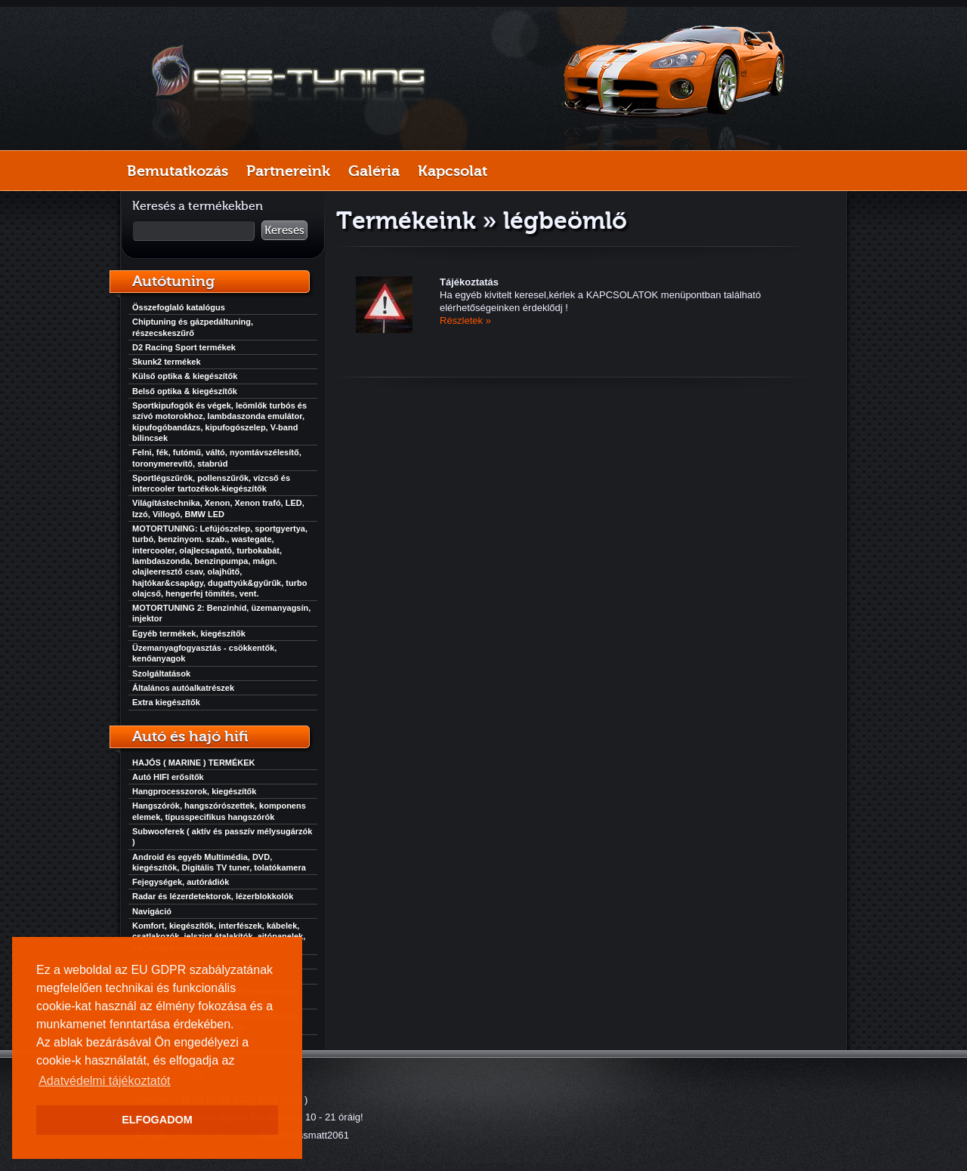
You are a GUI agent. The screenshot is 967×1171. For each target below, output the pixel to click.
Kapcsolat (452, 171)
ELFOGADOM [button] (157, 1120)
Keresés (284, 230)
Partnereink (288, 171)
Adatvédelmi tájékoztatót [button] (104, 1080)
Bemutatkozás (177, 171)
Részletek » (465, 320)
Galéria (374, 171)
